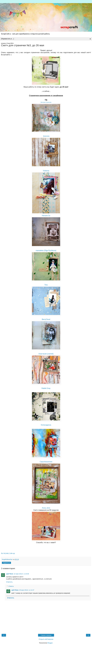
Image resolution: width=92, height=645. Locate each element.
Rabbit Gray (46, 388)
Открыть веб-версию (46, 639)
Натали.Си (46, 215)
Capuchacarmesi (46, 462)
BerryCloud (46, 319)
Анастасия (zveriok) (45, 354)
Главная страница (46, 635)
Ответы (11, 586)
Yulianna (46, 171)
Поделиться (6, 563)
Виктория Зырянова (46, 102)
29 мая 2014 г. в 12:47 (26, 590)
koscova (46, 136)
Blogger (50, 643)
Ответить (9, 582)
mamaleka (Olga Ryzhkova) (46, 250)
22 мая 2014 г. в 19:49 (21, 574)
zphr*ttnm (9, 574)
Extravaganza (46, 425)
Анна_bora (46, 508)
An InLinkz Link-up (8, 553)
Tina (46, 285)
